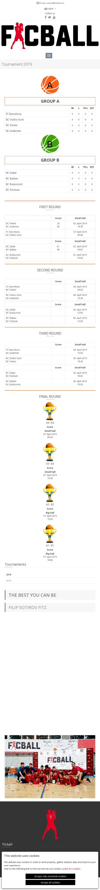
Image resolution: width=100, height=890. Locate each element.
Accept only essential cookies (50, 876)
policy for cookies (71, 868)
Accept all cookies (50, 882)
